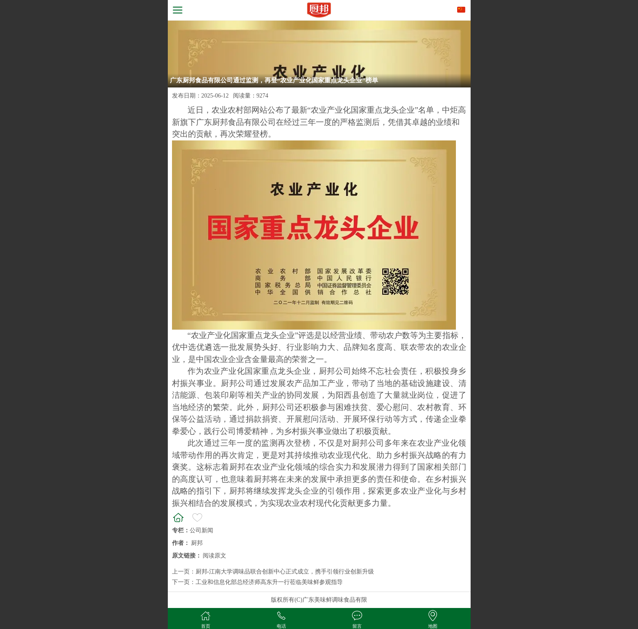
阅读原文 (214, 555)
